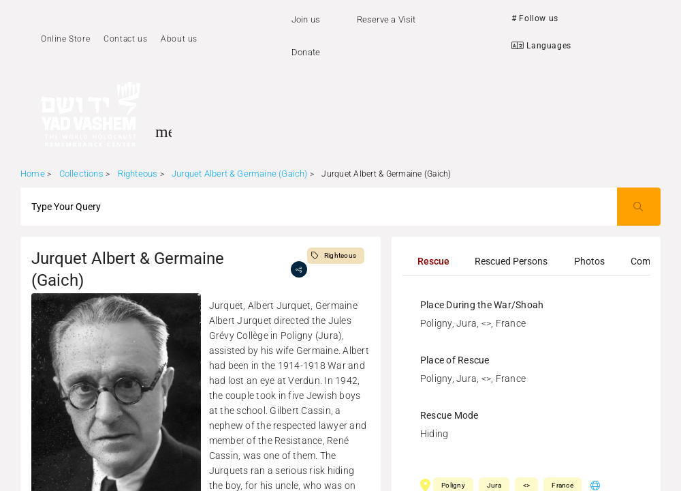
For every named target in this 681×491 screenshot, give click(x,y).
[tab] (433, 261)
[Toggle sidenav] (163, 131)
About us (179, 39)
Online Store (65, 39)
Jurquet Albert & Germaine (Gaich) (240, 173)
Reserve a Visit (386, 19)
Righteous (138, 173)
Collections (81, 173)
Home (32, 173)
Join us (305, 19)
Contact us (125, 39)
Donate (305, 52)
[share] (299, 269)
